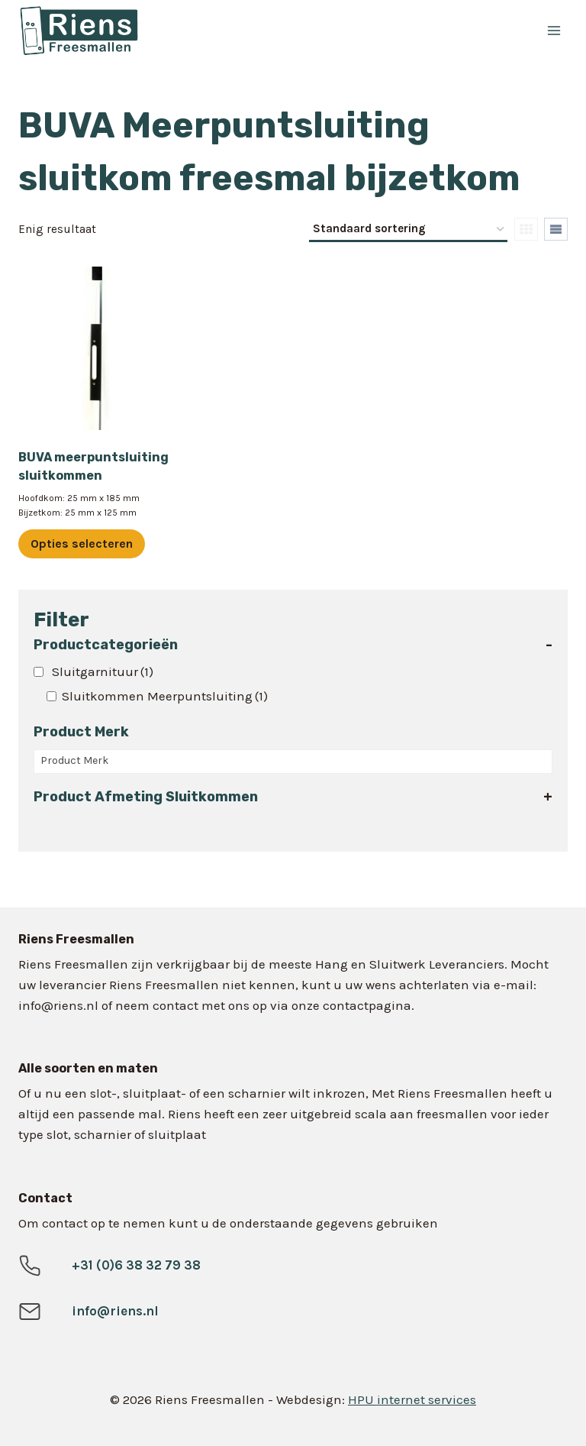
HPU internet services (412, 1399)
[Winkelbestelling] (408, 230)
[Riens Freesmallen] (179, 31)
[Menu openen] (553, 30)
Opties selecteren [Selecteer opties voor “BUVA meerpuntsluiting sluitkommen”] (82, 543)
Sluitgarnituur (102, 671)
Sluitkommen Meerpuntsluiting (165, 696)
